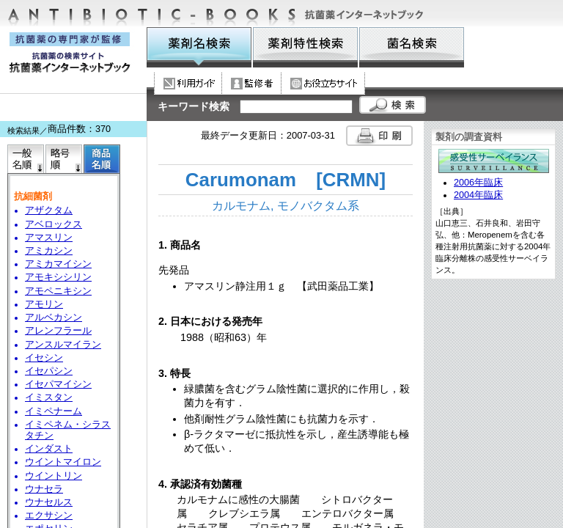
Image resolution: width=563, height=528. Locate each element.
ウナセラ (44, 489)
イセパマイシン (58, 384)
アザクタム (49, 210)
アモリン (44, 304)
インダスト (49, 449)
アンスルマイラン (63, 345)
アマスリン (49, 237)
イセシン (44, 358)
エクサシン (49, 515)
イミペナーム (53, 411)
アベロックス (53, 224)
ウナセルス (49, 502)
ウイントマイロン (63, 462)
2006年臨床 (478, 182)
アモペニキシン (58, 291)
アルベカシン (53, 317)
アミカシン (49, 251)
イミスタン (49, 397)
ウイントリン (53, 476)
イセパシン (49, 371)
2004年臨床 (478, 195)
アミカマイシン (58, 264)
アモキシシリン (58, 277)
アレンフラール (58, 331)
